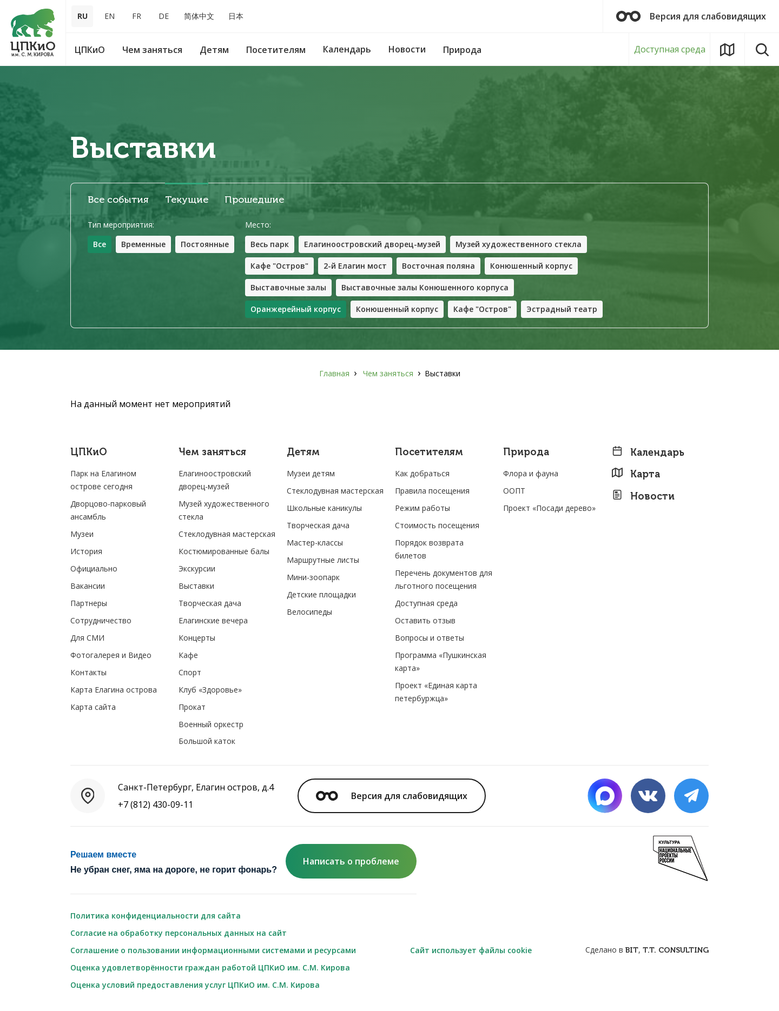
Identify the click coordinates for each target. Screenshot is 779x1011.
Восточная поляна (438, 266)
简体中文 (199, 16)
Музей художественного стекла (518, 244)
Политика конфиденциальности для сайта (155, 915)
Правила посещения (432, 490)
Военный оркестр (211, 724)
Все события (118, 199)
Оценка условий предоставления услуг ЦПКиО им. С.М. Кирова (195, 985)
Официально (93, 568)
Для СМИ (87, 638)
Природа (526, 452)
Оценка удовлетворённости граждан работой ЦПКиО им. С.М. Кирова (210, 967)
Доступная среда (669, 49)
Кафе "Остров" (279, 266)
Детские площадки (321, 594)
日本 (235, 16)
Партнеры (88, 603)
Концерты (197, 638)
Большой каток (207, 741)
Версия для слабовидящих (691, 16)
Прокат (192, 707)
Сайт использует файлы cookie (471, 950)
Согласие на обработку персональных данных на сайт (178, 933)
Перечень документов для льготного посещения (443, 579)
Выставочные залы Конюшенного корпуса (425, 287)
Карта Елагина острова (113, 689)
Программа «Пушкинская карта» (440, 661)
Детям (303, 452)
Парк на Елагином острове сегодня (103, 479)
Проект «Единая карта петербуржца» (436, 691)
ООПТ (514, 490)
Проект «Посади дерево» (549, 508)
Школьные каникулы (324, 508)
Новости (643, 496)
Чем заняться (388, 373)
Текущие (186, 199)
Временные (143, 244)
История (86, 551)
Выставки (196, 586)
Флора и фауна (530, 473)
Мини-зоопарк (313, 577)
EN (109, 16)
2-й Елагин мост (355, 266)
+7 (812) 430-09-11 (155, 804)
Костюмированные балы (224, 551)
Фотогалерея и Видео (110, 655)
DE (164, 16)
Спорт (190, 672)
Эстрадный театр (561, 309)
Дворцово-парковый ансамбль (108, 510)
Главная (334, 373)
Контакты (88, 672)
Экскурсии (197, 568)
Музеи (82, 534)
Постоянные (205, 244)
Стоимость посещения (437, 525)
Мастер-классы (315, 542)
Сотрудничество (100, 620)
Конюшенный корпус (531, 266)
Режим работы (422, 508)
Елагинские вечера (213, 620)
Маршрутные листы (323, 560)
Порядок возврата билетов (429, 549)
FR (136, 16)
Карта (635, 474)
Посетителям (429, 452)
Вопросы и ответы (429, 638)
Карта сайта (93, 707)
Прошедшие (254, 199)
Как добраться (422, 473)
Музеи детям (311, 473)
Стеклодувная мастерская (227, 534)
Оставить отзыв (425, 620)
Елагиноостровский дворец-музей (372, 244)
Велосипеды (309, 612)
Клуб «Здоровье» (210, 689)
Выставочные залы (288, 287)
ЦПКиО (88, 452)
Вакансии (87, 586)
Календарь (647, 452)
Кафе (188, 655)
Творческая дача (210, 603)
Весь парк (269, 244)
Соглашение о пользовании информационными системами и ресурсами (213, 950)
